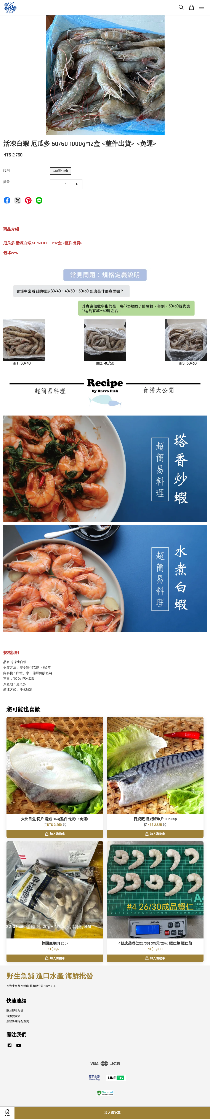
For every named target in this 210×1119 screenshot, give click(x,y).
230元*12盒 (60, 171)
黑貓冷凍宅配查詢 (17, 1021)
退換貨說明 (13, 1016)
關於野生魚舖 (14, 1010)
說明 (6, 171)
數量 (6, 182)
